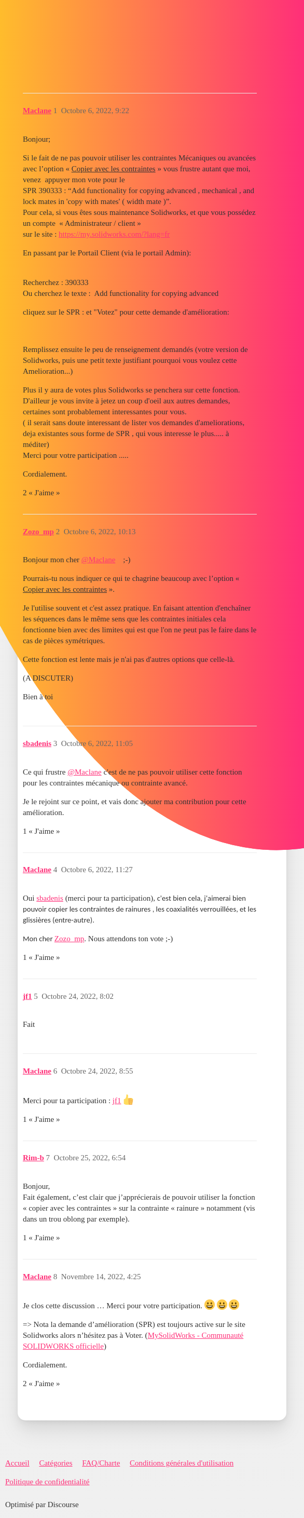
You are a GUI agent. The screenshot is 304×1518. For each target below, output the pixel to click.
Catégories (55, 1463)
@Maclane (98, 559)
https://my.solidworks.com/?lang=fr (114, 234)
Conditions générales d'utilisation (181, 1463)
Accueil (17, 1463)
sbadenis (49, 898)
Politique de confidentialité (47, 1482)
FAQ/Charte (101, 1463)
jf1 (117, 1100)
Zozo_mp (69, 938)
